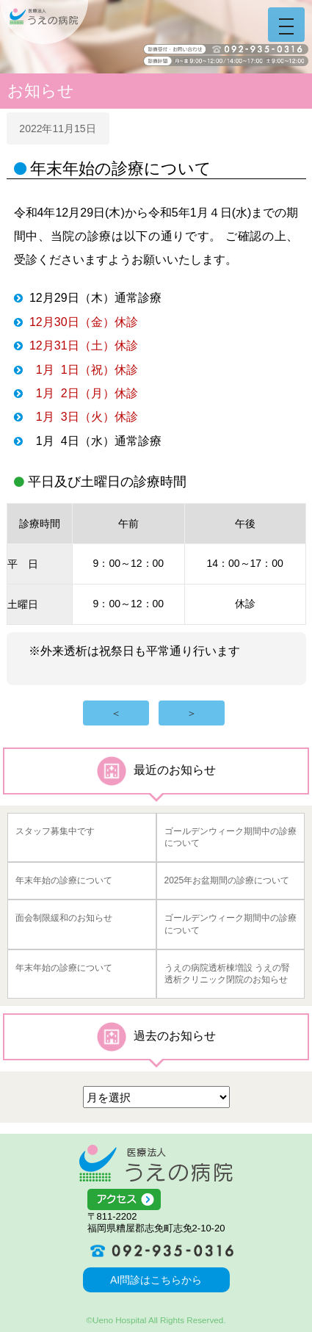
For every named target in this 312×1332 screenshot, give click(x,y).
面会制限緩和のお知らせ (63, 918)
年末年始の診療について (63, 880)
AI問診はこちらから (156, 1280)
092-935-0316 (156, 1250)
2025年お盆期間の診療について (227, 880)
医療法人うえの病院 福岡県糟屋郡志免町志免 (156, 1163)
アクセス (156, 1200)
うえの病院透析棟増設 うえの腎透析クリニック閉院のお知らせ (227, 974)
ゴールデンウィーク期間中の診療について (230, 837)
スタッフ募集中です (55, 831)
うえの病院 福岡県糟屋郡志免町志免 (44, 22)
